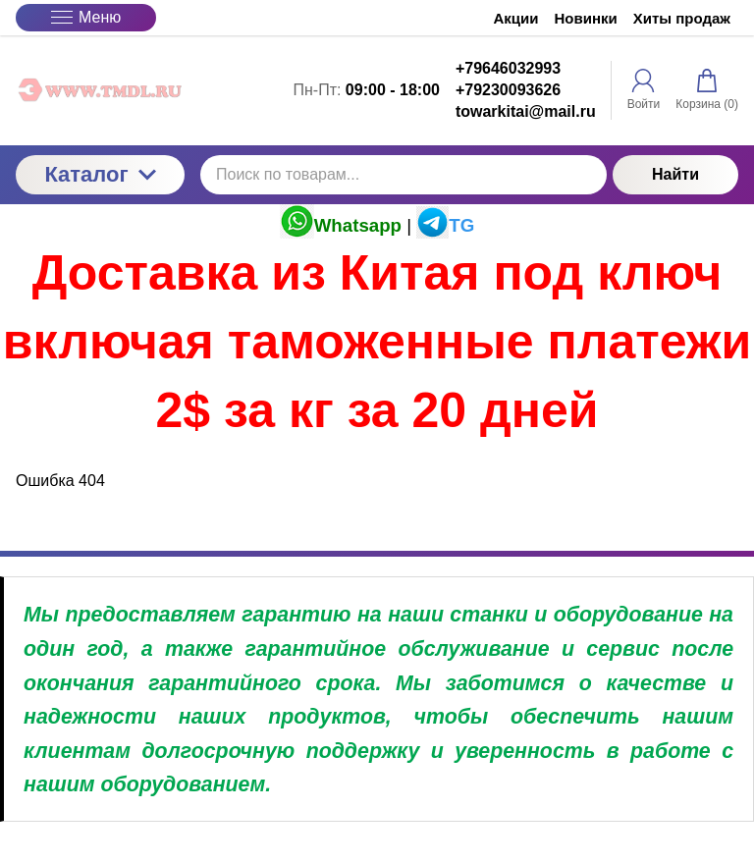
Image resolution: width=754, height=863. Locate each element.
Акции (516, 18)
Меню (86, 17)
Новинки (586, 18)
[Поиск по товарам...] (403, 174)
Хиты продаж (681, 18)
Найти (675, 174)
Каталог (99, 174)
